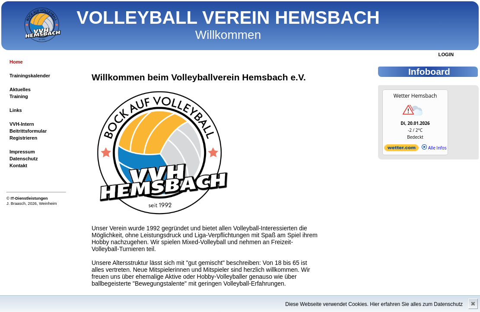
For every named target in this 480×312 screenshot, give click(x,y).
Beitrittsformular (28, 131)
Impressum (22, 151)
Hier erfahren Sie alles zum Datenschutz (416, 304)
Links (16, 110)
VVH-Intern (22, 124)
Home (16, 61)
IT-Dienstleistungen (29, 198)
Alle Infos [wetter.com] (434, 148)
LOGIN (446, 54)
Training (19, 96)
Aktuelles (20, 89)
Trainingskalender (30, 75)
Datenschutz (24, 158)
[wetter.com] (401, 149)
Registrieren (23, 137)
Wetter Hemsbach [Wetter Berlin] (415, 95)
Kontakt (18, 165)
